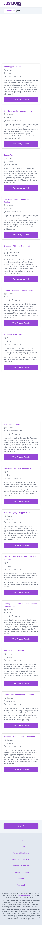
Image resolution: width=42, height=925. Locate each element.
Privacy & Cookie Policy (21, 859)
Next (21, 826)
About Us (21, 847)
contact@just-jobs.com (25, 895)
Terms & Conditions (21, 853)
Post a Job (21, 885)
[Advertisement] (21, 39)
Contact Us (21, 879)
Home (21, 840)
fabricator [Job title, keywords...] (9, 11)
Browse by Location (21, 866)
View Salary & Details (21, 100)
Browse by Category (21, 872)
